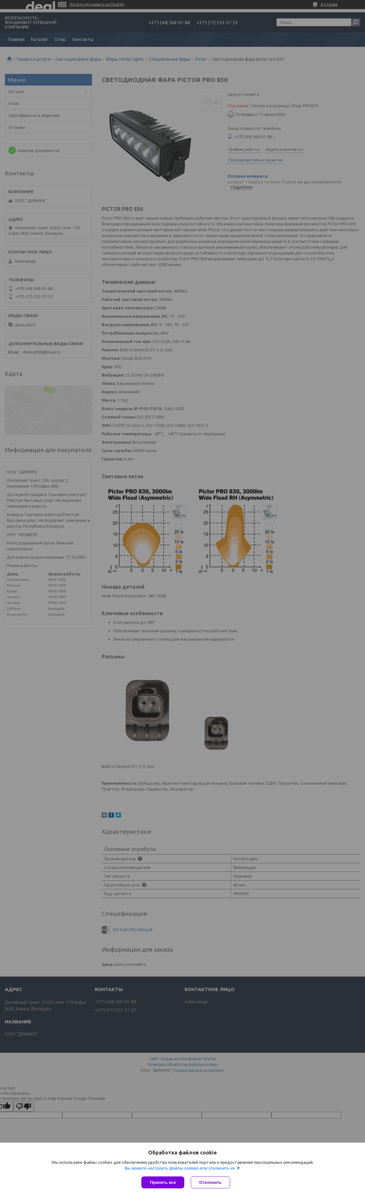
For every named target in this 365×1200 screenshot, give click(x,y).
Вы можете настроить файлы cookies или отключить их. (180, 1168)
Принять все (163, 1182)
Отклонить (210, 1182)
